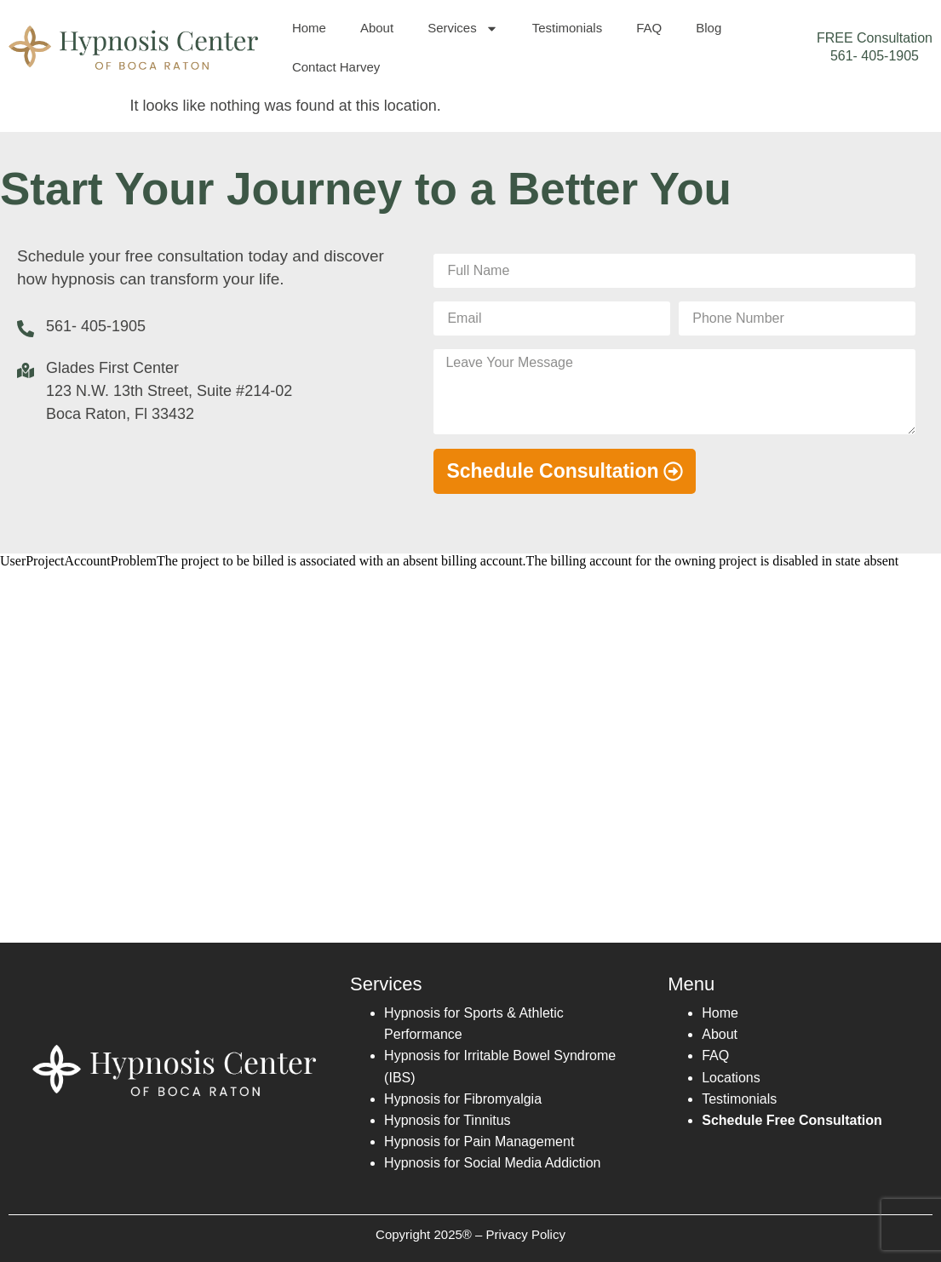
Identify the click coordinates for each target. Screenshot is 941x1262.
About (376, 27)
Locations (731, 1077)
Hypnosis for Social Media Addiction (492, 1163)
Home (309, 27)
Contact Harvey (336, 67)
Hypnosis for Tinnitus (447, 1120)
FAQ (649, 27)
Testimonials (567, 27)
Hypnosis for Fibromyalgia (463, 1099)
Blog (708, 27)
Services (462, 28)
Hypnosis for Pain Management (479, 1141)
